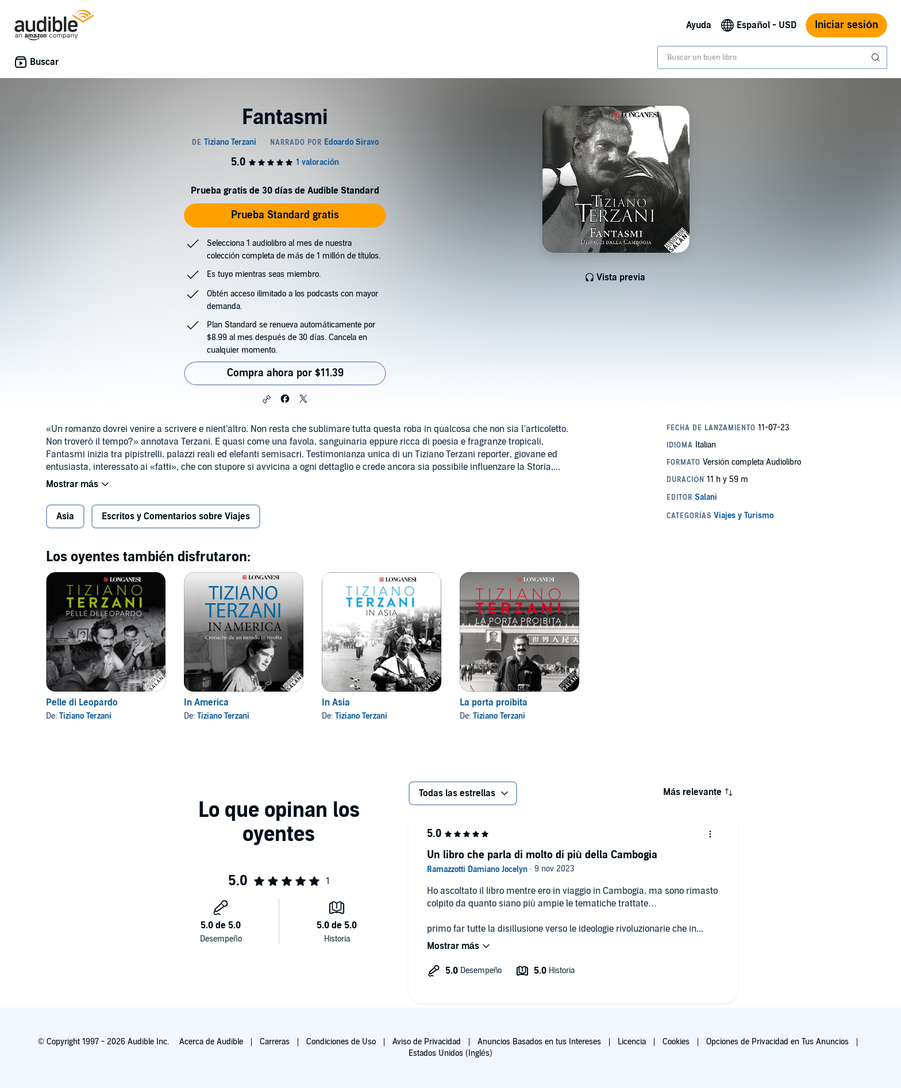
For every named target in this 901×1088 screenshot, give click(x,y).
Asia (65, 516)
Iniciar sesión (846, 25)
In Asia (336, 702)
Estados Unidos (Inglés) (450, 1053)
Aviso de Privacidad (426, 1042)
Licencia (632, 1042)
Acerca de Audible (211, 1042)
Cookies (676, 1042)
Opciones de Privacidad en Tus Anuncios (777, 1042)
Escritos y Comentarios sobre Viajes (176, 516)
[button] (266, 399)
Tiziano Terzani (85, 716)
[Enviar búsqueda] (877, 57)
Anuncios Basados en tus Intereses (539, 1042)
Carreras (275, 1042)
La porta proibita (493, 702)
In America (206, 702)
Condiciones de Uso (341, 1042)
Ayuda (698, 25)
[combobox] (772, 57)
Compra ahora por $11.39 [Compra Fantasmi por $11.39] (285, 373)
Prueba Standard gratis (285, 215)
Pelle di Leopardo (82, 702)
